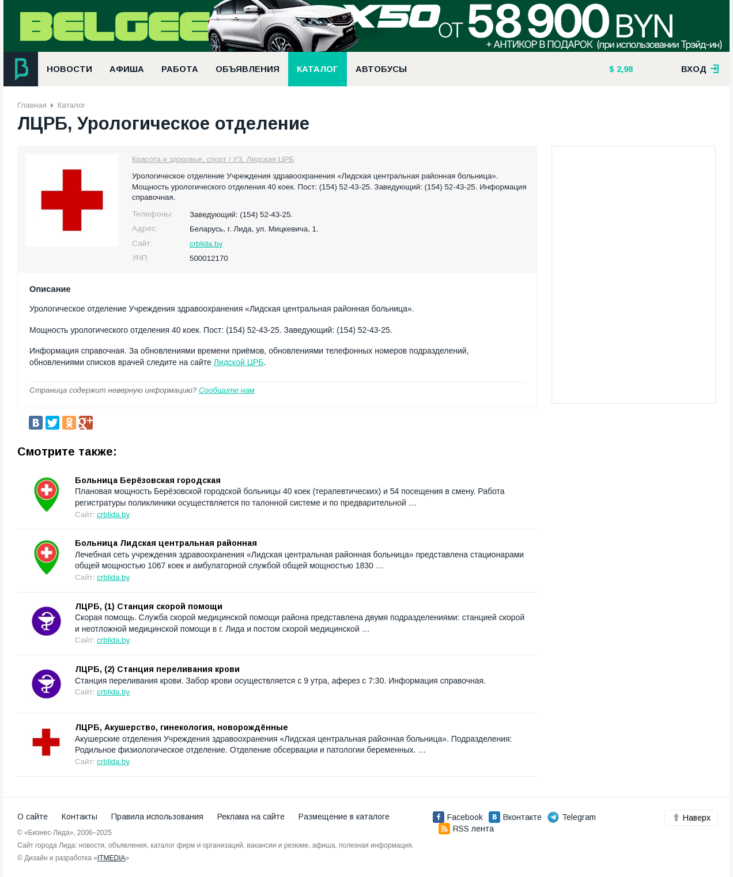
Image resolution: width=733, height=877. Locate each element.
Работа (179, 69)
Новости (69, 69)
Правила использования (157, 816)
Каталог (317, 69)
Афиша (126, 69)
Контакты (79, 816)
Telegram (571, 817)
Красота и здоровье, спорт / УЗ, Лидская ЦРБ (213, 159)
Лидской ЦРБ (239, 362)
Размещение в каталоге (344, 816)
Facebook (458, 817)
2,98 (623, 69)
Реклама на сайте (251, 816)
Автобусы (381, 69)
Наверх (691, 817)
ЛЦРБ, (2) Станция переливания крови (157, 669)
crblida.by (206, 244)
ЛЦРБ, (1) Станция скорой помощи (148, 606)
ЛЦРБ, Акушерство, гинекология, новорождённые (181, 727)
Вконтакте (515, 817)
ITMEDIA (111, 858)
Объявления (247, 69)
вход (700, 69)
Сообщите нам (227, 390)
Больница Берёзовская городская (148, 480)
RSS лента (466, 828)
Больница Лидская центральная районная (166, 543)
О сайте (32, 816)
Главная (32, 105)
